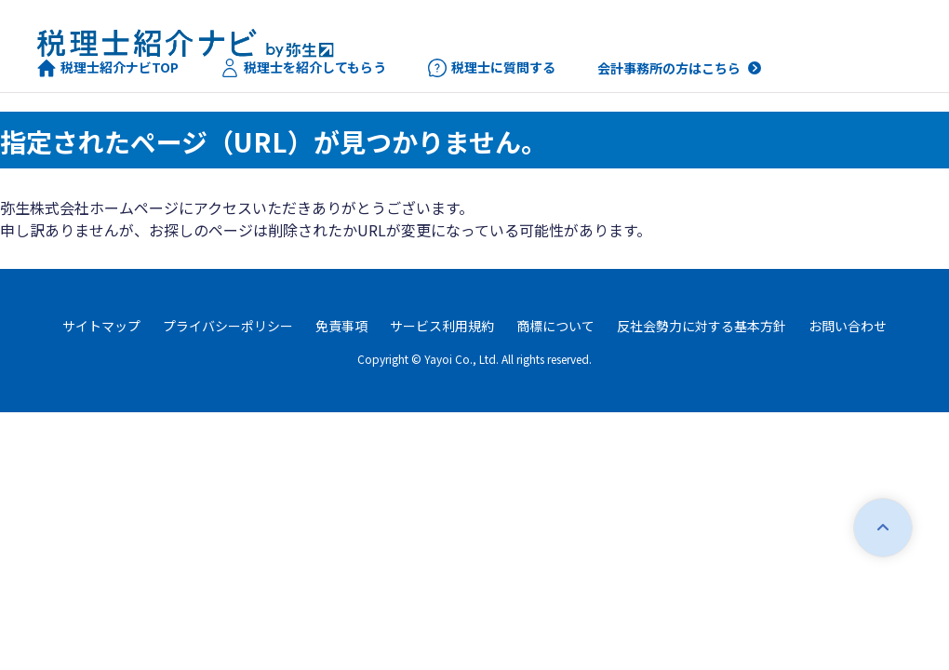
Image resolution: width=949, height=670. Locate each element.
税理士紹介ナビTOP (108, 68)
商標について (555, 325)
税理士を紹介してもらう (303, 68)
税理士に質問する (491, 68)
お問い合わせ (848, 325)
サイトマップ (101, 325)
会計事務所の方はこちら (669, 68)
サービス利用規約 (442, 325)
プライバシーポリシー (228, 325)
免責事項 (341, 325)
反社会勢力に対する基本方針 (701, 325)
